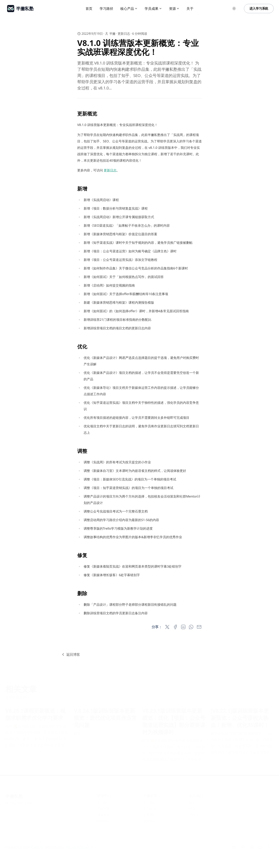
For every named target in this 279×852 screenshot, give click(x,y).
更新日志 (124, 33)
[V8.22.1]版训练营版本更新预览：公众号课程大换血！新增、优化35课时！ (240, 715)
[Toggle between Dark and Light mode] (234, 8)
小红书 (193, 812)
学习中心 (103, 800)
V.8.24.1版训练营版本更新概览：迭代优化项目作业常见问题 (105, 715)
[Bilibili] (260, 844)
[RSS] (269, 844)
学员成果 (153, 8)
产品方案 (103, 806)
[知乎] (233, 844)
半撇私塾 (14, 794)
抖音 (192, 806)
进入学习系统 (258, 8)
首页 (89, 8)
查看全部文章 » (17, 694)
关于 (189, 8)
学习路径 (106, 8)
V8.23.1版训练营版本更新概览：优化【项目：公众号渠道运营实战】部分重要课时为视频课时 (173, 719)
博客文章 (103, 812)
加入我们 (149, 818)
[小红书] (251, 844)
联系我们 (149, 812)
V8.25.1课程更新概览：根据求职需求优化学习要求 (35, 712)
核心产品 (129, 8)
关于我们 (149, 800)
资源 (174, 8)
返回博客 (70, 654)
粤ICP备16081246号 (19, 801)
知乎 (192, 800)
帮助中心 (103, 818)
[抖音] (242, 844)
